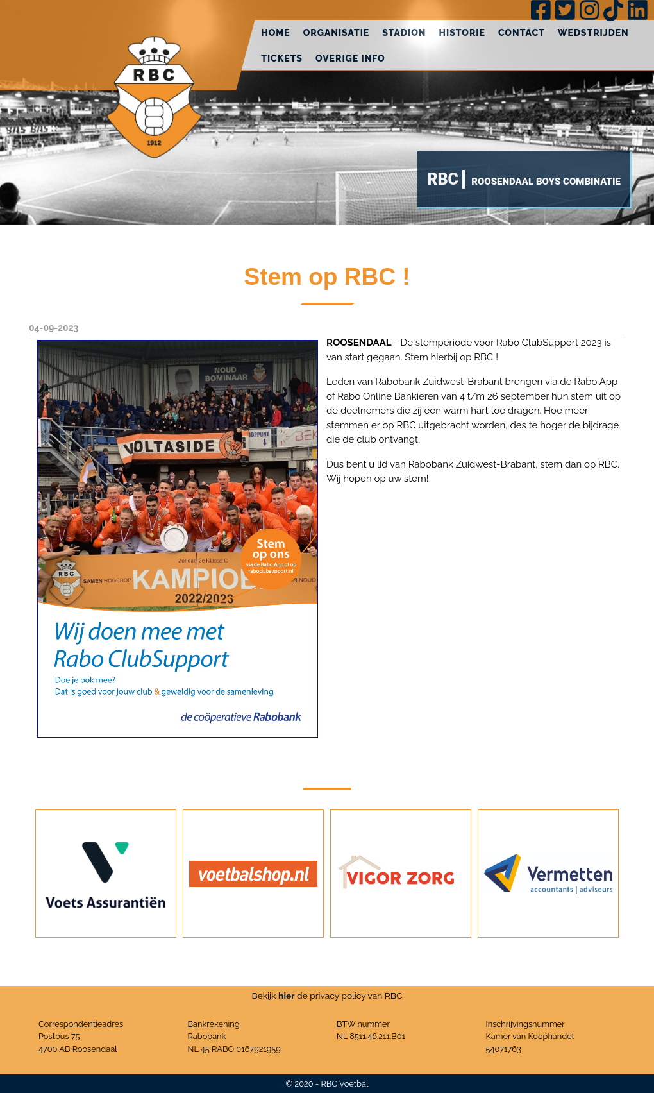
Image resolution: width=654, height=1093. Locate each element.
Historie (462, 33)
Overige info (350, 58)
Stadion (404, 33)
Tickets (282, 58)
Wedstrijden (593, 33)
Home (275, 33)
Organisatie (336, 33)
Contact (521, 33)
